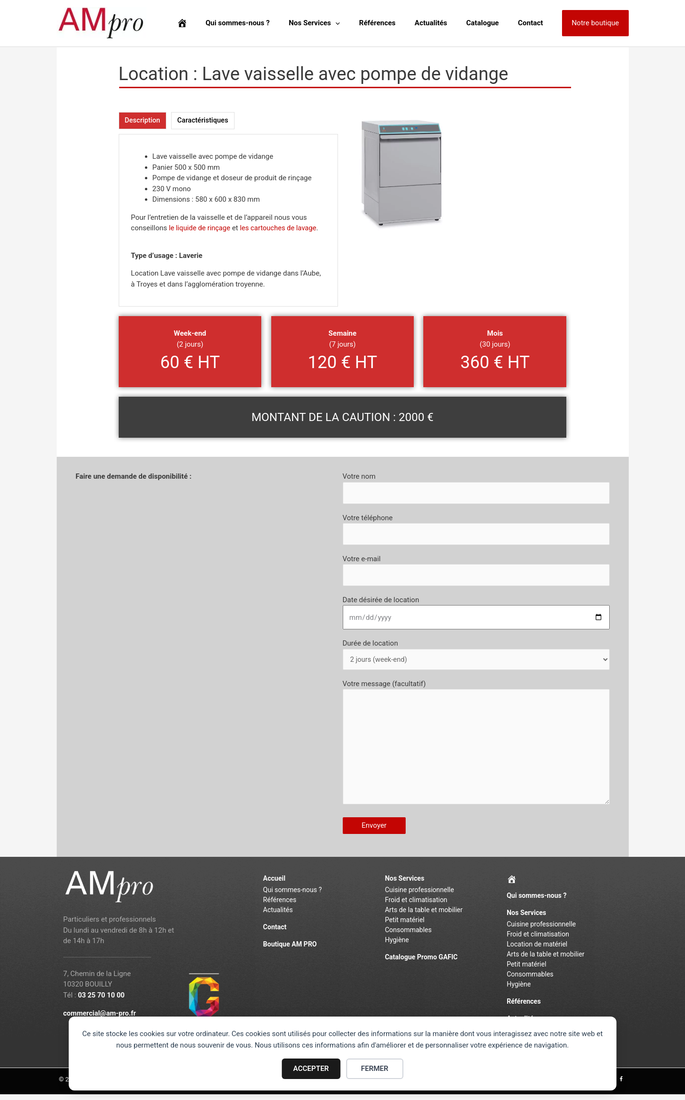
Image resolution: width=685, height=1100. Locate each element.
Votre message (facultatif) (476, 748)
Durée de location (476, 656)
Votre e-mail (476, 572)
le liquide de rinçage (200, 228)
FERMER (374, 1068)
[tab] (143, 121)
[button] (595, 23)
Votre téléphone (476, 530)
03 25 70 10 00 (102, 1001)
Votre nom (476, 489)
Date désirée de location (476, 614)
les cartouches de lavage (281, 228)
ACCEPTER (311, 1068)
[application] (356, 23)
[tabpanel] (228, 221)
